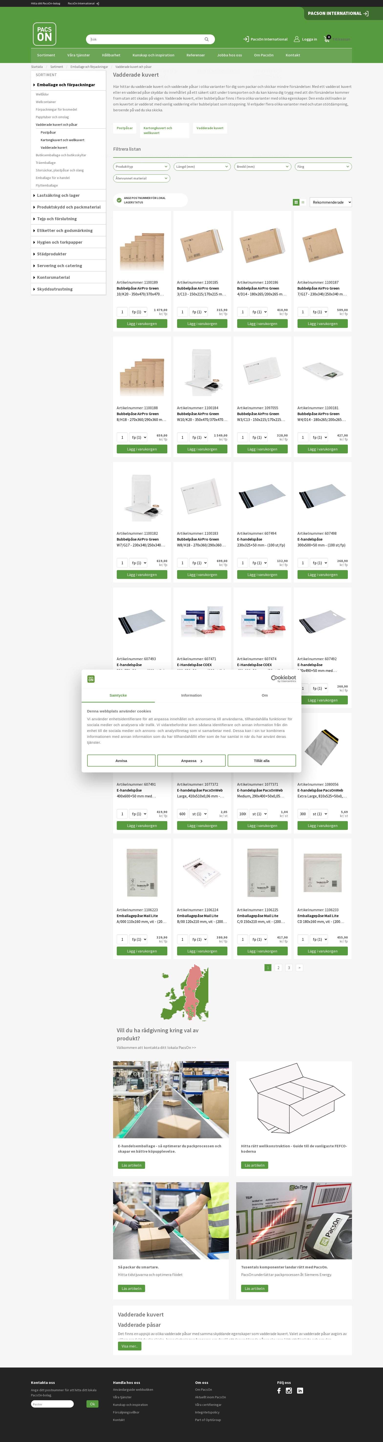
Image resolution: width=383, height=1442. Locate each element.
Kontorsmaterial (53, 276)
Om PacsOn (264, 54)
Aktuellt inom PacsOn (210, 1395)
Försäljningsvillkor (126, 1411)
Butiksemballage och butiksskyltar (61, 153)
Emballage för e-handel (53, 176)
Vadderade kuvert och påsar (56, 123)
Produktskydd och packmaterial (69, 205)
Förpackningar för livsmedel (56, 108)
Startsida (37, 65)
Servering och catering (59, 264)
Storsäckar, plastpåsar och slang (60, 169)
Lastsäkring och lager (58, 194)
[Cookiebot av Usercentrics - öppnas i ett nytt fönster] (274, 679)
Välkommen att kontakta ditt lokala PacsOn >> (156, 1046)
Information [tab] (191, 695)
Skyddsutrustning (55, 287)
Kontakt (293, 54)
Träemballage (46, 161)
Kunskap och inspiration (153, 54)
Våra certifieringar (208, 1403)
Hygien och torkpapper (59, 240)
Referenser (196, 54)
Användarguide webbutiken (133, 1388)
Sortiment (46, 54)
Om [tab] (265, 695)
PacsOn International (83, 3)
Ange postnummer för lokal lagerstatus (141, 199)
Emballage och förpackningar (89, 65)
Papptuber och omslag (52, 115)
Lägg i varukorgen (142, 322)
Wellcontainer (46, 100)
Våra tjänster (78, 54)
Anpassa (191, 761)
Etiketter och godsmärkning (65, 229)
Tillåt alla (262, 761)
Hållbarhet (111, 54)
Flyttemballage (47, 184)
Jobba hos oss (229, 54)
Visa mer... (130, 1344)
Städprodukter (51, 252)
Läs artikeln (131, 1163)
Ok (92, 1402)
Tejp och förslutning (57, 217)
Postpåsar (48, 131)
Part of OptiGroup (208, 1418)
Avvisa (121, 761)
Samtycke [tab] (118, 695)
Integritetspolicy (207, 1411)
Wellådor (42, 93)
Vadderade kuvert (54, 146)
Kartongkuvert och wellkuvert (62, 138)
